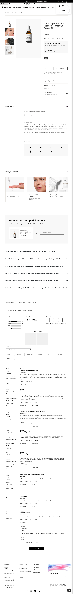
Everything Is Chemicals (9, 580)
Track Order (36, 567)
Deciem (36, 3)
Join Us (5, 568)
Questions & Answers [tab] (27, 302)
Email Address (52, 576)
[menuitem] (4, 4)
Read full (13, 196)
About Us (6, 567)
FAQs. (61, 72)
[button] (17, 7)
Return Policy (21, 570)
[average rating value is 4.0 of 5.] (47, 31)
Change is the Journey (9, 579)
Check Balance (22, 579)
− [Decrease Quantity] (45, 68)
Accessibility (7, 576)
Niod (10, 3)
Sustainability (7, 577)
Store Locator (36, 572)
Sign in (34, 569)
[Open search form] (59, 1)
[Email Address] (58, 576)
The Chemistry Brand (28, 4)
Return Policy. (54, 73)
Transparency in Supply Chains (10, 570)
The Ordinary (4, 4)
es (11, 587)
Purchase (21, 577)
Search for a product (46, 232)
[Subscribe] (65, 576)
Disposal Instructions (23, 568)
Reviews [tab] (10, 302)
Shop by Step (14, 12)
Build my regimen (30, 114)
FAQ (19, 567)
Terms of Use (55, 585)
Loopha (18, 3)
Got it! (63, 10)
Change (14, 585)
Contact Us (36, 564)
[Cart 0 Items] (70, 1)
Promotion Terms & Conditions (25, 571)
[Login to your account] (66, 1)
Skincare (7, 12)
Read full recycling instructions (57, 196)
